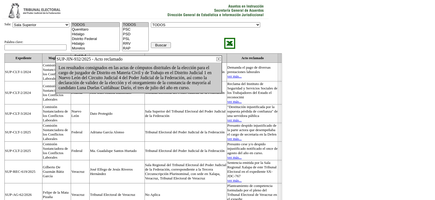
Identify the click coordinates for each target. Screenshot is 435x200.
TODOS (135, 24)
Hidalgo (95, 34)
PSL (135, 39)
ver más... (234, 76)
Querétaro (95, 29)
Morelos (95, 48)
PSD (135, 34)
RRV (135, 43)
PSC (135, 29)
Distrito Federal (95, 39)
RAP (135, 48)
